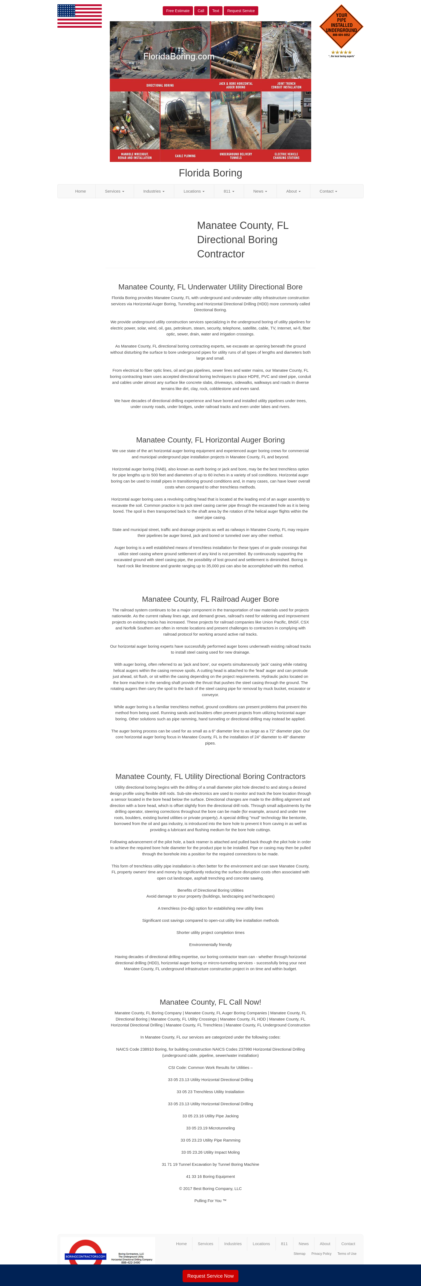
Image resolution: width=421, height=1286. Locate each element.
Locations (194, 191)
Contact (328, 191)
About (293, 191)
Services (114, 191)
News (260, 191)
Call (201, 11)
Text (215, 11)
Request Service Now (210, 1276)
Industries (154, 191)
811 (229, 191)
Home (80, 191)
